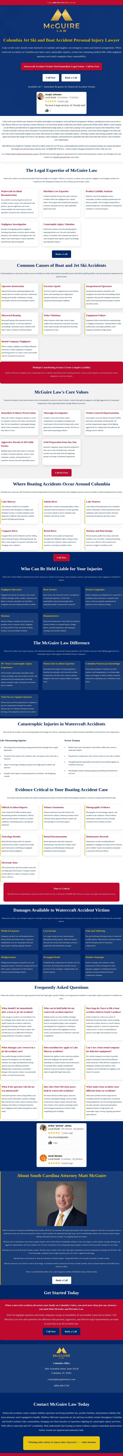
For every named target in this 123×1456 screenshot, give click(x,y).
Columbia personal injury (62, 157)
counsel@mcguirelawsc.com (61, 1379)
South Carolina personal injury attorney (25, 154)
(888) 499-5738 (61, 1385)
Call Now (51, 77)
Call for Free (61, 472)
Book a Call (71, 77)
